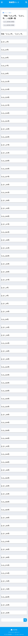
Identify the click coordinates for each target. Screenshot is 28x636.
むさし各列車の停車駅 (9, 21)
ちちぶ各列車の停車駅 (9, 25)
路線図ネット (14, 2)
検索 (25, 620)
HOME (14, 630)
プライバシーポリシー (13, 632)
